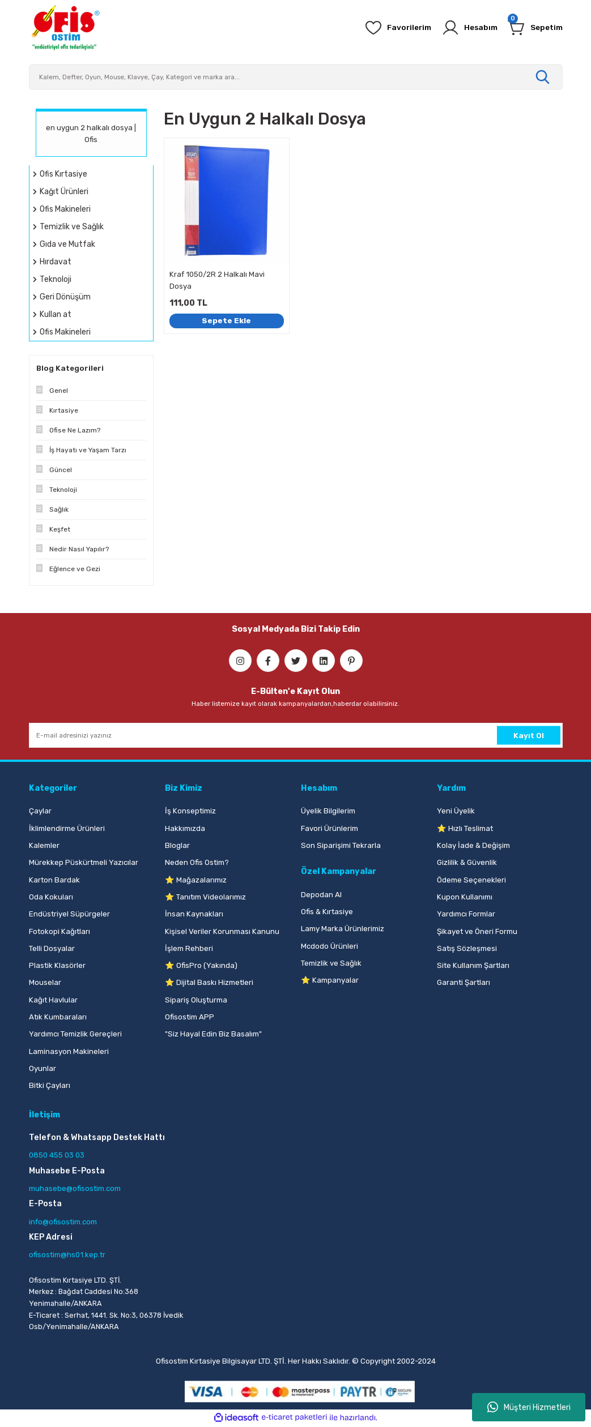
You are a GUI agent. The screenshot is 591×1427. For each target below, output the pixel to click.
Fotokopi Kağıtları (59, 931)
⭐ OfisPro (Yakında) (201, 965)
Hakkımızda (185, 828)
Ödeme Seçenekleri (471, 880)
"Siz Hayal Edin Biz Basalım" (213, 1034)
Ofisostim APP (189, 1017)
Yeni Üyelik (456, 811)
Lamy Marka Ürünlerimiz (342, 928)
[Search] (296, 77)
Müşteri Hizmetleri (529, 1407)
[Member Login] (465, 28)
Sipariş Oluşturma (196, 1000)
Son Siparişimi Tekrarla (341, 845)
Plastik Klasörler (57, 965)
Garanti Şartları (463, 982)
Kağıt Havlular (53, 1000)
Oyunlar (42, 1068)
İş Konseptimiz (190, 811)
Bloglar (177, 845)
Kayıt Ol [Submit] (528, 735)
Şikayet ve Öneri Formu (477, 931)
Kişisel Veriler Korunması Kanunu (222, 931)
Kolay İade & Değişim (473, 845)
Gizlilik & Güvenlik (467, 862)
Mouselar (45, 982)
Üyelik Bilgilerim (328, 811)
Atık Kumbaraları (58, 1017)
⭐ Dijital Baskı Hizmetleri (209, 982)
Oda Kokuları (51, 897)
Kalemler (44, 845)
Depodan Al (321, 894)
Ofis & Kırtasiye (327, 911)
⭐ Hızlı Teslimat (465, 828)
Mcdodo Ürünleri (329, 946)
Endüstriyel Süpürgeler (69, 914)
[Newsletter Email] (296, 735)
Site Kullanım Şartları (473, 965)
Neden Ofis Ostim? (197, 862)
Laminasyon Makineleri (69, 1051)
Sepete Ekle (227, 320)
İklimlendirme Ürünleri (67, 828)
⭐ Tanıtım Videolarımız (205, 897)
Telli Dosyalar (52, 948)
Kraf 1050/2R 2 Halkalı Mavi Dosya (217, 280)
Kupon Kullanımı (464, 897)
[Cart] (534, 28)
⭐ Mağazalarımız (196, 880)
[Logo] (65, 27)
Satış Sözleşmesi (467, 948)
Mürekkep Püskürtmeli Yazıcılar (83, 862)
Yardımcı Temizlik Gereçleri (75, 1034)
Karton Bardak (54, 880)
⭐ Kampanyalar (330, 980)
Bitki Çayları (49, 1085)
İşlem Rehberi (189, 948)
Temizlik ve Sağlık (331, 963)
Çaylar (40, 811)
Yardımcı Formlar (466, 914)
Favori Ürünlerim (329, 828)
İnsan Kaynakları (194, 914)
